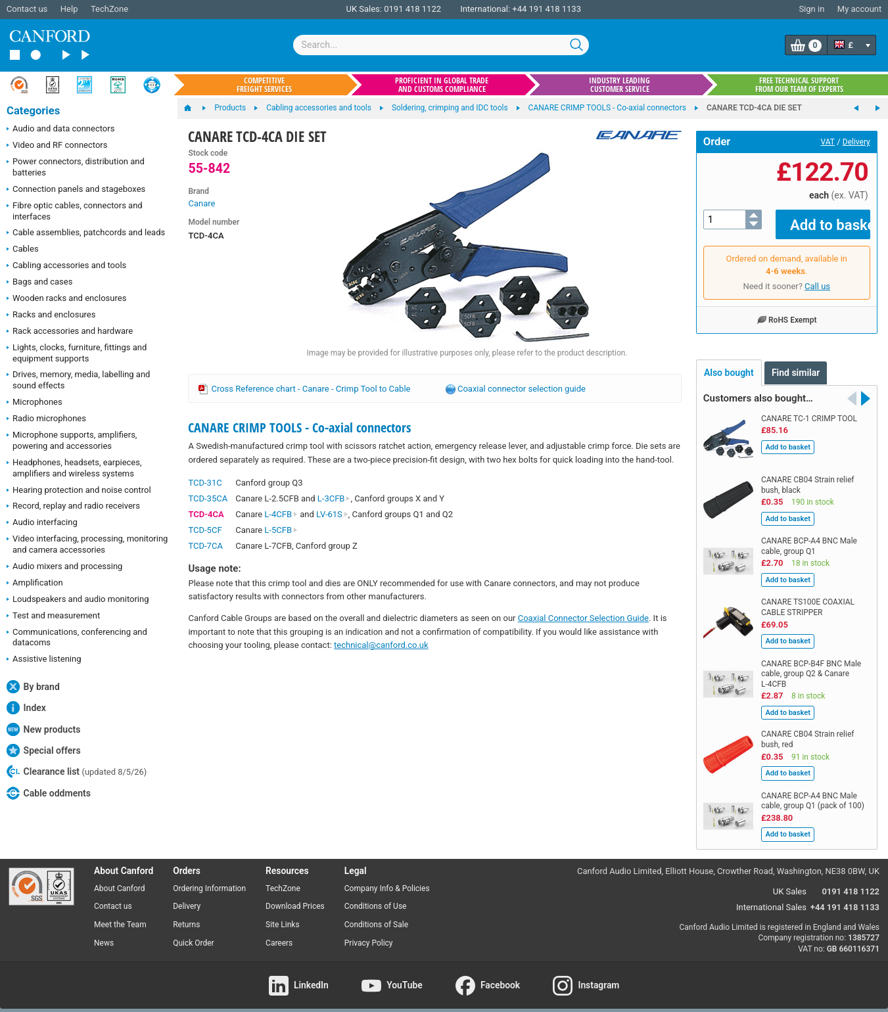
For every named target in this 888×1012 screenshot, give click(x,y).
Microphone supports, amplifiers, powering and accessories (72, 440)
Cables (23, 250)
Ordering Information (209, 878)
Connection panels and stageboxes (76, 190)
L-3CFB (334, 498)
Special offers (44, 750)
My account (859, 9)
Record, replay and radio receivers (73, 507)
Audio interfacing (42, 523)
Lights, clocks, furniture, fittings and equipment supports (77, 352)
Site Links (283, 915)
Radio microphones (46, 419)
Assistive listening (44, 660)
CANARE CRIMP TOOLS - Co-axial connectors (299, 427)
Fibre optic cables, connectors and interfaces (75, 210)
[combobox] (441, 45)
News (104, 933)
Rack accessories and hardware (70, 332)
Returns (186, 915)
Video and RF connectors (57, 146)
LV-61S (332, 514)
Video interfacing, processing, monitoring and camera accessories (87, 544)
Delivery (856, 142)
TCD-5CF (205, 530)
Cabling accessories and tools (66, 266)
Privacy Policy (368, 933)
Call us (817, 277)
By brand (33, 686)
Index (26, 707)
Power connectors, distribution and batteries (76, 166)
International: (485, 9)
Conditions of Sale (376, 915)
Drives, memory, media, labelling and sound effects (78, 379)
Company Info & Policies (387, 878)
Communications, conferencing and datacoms (77, 637)
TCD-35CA (207, 498)
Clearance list (77, 771)
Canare (201, 203)
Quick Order (193, 933)
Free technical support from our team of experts (799, 85)
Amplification (35, 583)
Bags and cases (39, 282)
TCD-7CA (205, 546)
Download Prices (295, 897)
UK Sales (789, 881)
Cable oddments (49, 793)
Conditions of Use (375, 897)
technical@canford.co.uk (381, 645)
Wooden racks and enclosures (66, 299)
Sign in (811, 9)
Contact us (27, 9)
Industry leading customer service (619, 85)
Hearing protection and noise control (79, 491)
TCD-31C (205, 483)
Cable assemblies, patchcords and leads (86, 233)
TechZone (109, 9)
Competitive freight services (264, 85)
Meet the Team (120, 915)
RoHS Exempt (787, 310)
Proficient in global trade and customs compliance (441, 85)
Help (69, 9)
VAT (828, 142)
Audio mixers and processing (64, 567)
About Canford (119, 878)
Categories (33, 110)
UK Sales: (364, 9)
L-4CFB (281, 514)
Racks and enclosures (51, 315)
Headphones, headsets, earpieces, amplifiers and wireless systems (74, 467)
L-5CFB (281, 530)
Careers (279, 933)
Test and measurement (53, 616)
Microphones (34, 403)
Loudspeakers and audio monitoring (78, 600)
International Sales (771, 898)
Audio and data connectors (60, 129)
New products (43, 729)
